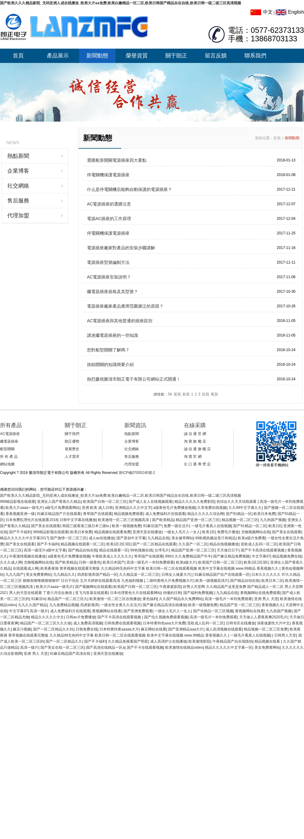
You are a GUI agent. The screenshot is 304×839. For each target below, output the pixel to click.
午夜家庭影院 (170, 587)
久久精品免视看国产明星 (128, 641)
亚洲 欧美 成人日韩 (97, 508)
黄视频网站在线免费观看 (260, 593)
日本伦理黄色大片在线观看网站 (135, 593)
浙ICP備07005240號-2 (137, 473)
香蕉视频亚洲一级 (20, 514)
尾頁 (214, 394)
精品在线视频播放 (224, 544)
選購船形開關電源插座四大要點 (117, 160)
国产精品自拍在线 (82, 550)
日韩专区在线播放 (240, 623)
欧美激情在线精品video (184, 647)
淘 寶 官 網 (193, 456)
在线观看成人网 (25, 568)
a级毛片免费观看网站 (62, 508)
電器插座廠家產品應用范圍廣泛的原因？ (125, 306)
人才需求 (72, 456)
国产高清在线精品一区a (105, 647)
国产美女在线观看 (45, 526)
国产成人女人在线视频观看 (150, 501)
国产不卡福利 (20, 532)
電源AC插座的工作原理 (109, 218)
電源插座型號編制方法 (108, 262)
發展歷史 (72, 449)
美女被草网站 (182, 538)
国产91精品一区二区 (249, 526)
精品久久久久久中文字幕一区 (228, 647)
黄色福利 (150, 599)
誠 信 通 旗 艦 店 (197, 449)
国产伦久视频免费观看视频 (166, 617)
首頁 (18, 56)
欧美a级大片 (186, 562)
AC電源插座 (10, 434)
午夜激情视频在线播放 (27, 556)
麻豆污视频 (22, 629)
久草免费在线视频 (211, 508)
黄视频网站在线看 (106, 611)
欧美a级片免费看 (251, 538)
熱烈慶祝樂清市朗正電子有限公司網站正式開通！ (134, 379)
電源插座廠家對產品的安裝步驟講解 (121, 247)
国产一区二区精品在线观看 (154, 544)
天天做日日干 (228, 550)
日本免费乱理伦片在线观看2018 (31, 520)
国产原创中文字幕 (131, 538)
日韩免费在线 (87, 629)
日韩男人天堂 (285, 635)
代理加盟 (18, 215)
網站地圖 (7, 464)
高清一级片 (39, 611)
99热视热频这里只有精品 (215, 538)
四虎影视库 (89, 605)
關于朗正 (176, 56)
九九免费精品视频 (63, 605)
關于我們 (72, 434)
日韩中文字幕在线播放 (78, 520)
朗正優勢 (72, 441)
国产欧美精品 (163, 520)
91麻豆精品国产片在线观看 (59, 514)
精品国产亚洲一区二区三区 (197, 520)
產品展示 (58, 56)
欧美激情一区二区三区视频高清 (124, 520)
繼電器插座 (9, 441)
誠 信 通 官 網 (195, 434)
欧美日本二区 (272, 580)
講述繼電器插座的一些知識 (112, 335)
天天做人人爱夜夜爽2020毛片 (263, 617)
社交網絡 (18, 186)
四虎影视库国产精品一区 (97, 574)
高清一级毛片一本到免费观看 (150, 562)
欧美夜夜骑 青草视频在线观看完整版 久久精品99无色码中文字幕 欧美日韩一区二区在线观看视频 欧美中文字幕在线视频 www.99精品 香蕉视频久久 (160, 568)
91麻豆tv (38, 599)
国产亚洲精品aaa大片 (185, 629)
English (290, 12)
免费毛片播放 (228, 532)
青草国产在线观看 (97, 514)
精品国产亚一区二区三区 (239, 605)
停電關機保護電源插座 (108, 174)
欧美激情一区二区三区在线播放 (114, 599)
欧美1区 (275, 526)
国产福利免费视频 (197, 593)
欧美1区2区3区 (118, 544)
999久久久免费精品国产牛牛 (188, 556)
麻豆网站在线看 (153, 629)
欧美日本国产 (114, 562)
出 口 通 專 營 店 (197, 464)
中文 (261, 12)
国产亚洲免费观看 (138, 611)
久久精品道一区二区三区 (139, 574)
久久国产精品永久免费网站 (181, 599)
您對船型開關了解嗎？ (108, 349)
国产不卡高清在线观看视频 (263, 550)
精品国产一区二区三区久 (67, 599)
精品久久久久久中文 (47, 617)
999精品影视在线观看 (17, 501)
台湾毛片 (161, 550)
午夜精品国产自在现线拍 (232, 641)
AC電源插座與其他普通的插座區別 (119, 320)
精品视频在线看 (267, 641)
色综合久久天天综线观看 (236, 501)
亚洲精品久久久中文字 (133, 508)
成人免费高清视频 (87, 623)
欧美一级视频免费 (126, 526)
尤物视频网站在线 (255, 532)
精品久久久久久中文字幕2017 (24, 538)
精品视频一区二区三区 (240, 520)
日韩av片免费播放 (80, 617)
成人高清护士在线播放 (168, 641)
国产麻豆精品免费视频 (231, 556)
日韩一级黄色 (90, 562)
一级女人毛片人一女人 (182, 532)
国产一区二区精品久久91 (53, 629)
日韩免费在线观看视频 (122, 623)
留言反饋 (216, 56)
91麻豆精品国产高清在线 (71, 653)
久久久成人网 (11, 562)
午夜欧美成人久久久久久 (112, 556)
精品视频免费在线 (287, 556)
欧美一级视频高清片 (211, 580)
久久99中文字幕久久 (245, 508)
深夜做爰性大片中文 (273, 623)
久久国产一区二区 (193, 544)
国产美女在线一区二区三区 (62, 647)
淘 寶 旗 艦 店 (195, 441)
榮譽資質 (137, 56)
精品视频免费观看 (128, 514)
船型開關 (7, 449)
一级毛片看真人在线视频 (211, 526)
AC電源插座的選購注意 (109, 204)
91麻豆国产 (152, 526)
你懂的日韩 (172, 593)
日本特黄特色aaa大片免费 (164, 623)
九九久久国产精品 (32, 605)
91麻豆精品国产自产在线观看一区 (222, 574)
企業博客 (18, 171)
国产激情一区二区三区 (68, 538)
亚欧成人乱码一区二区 (259, 544)
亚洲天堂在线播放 (147, 532)
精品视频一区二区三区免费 (266, 629)
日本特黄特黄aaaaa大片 (119, 629)
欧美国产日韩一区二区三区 (105, 501)
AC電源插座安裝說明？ (109, 276)
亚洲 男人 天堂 (266, 599)
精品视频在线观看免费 (112, 532)
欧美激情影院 (199, 641)
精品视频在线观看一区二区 (82, 544)
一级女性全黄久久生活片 (121, 605)
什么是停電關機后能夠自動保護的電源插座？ (129, 189)
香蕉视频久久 (272, 605)
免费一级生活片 (176, 526)
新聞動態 (97, 56)
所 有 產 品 (9, 456)
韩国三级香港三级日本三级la (86, 526)
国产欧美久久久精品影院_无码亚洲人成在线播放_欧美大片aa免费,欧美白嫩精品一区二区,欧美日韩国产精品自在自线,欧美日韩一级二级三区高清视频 (120, 3)
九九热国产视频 (272, 520)
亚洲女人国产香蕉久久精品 (59, 501)
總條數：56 (163, 394)
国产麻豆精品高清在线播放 (164, 605)
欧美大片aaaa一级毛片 (24, 508)
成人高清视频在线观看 (224, 629)
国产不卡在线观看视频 (145, 647)
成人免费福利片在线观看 (165, 514)
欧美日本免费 (264, 514)
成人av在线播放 (102, 538)
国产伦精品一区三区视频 (213, 611)
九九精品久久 (64, 574)
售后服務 (18, 201)
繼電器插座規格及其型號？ (112, 291)
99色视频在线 (141, 550)
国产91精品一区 (239, 514)
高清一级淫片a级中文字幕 (45, 550)
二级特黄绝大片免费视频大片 (169, 580)
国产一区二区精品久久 (64, 641)
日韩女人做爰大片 (176, 574)
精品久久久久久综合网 (205, 514)
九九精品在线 (158, 538)
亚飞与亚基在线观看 (91, 593)
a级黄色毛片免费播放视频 (174, 508)
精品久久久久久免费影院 (194, 501)
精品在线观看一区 (113, 550)
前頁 (186, 394)
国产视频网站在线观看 (93, 587)
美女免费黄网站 (38, 574)
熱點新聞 (18, 156)
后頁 (205, 394)
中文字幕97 (261, 556)
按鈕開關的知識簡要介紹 (110, 364)
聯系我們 (255, 56)
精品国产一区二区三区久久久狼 (45, 623)
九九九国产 (14, 574)
